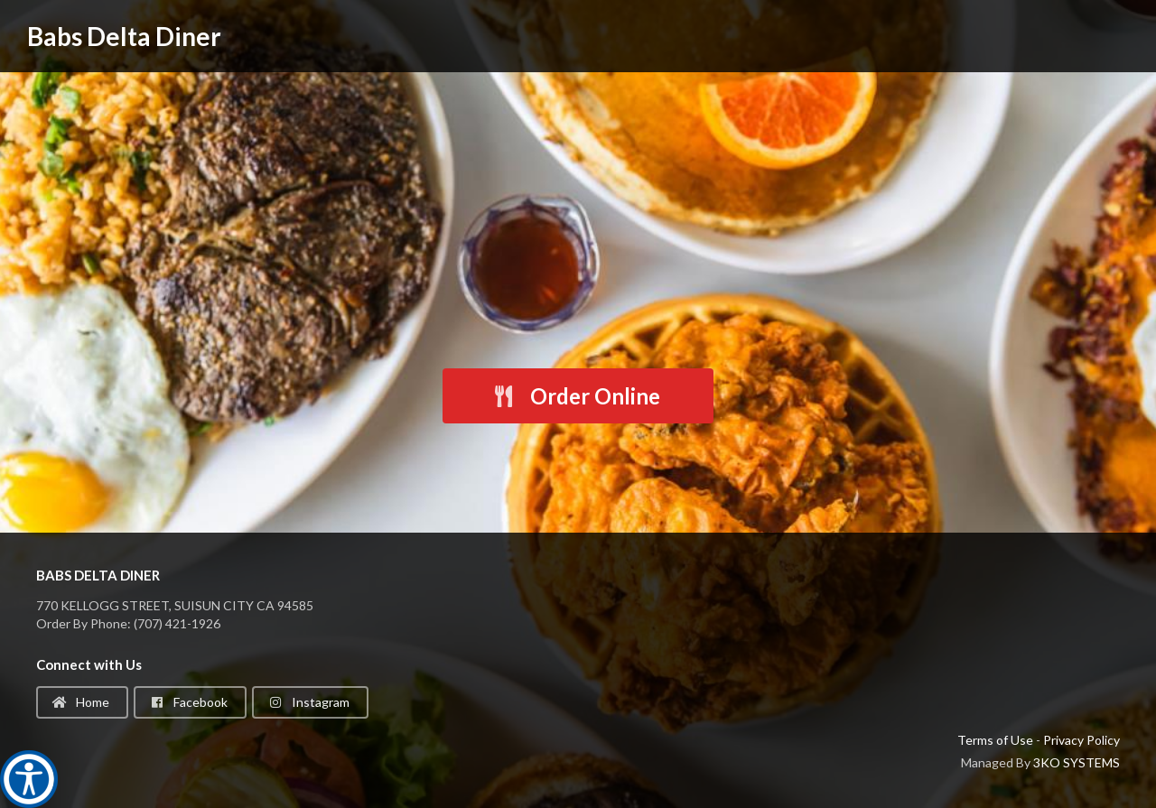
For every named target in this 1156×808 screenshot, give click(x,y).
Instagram (309, 702)
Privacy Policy (1081, 740)
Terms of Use (995, 740)
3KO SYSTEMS (1076, 762)
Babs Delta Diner (124, 36)
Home (80, 702)
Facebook (189, 702)
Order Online (576, 396)
